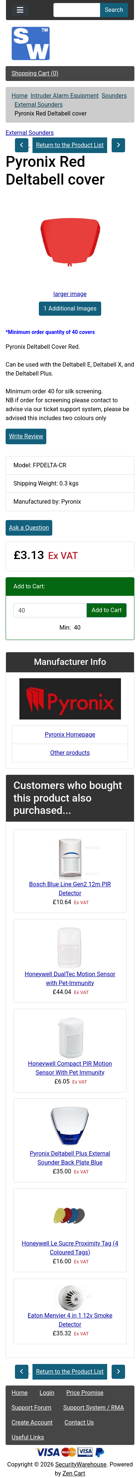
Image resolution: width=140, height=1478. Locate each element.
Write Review (26, 436)
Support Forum (32, 1407)
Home (20, 95)
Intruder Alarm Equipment (65, 95)
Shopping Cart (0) (35, 73)
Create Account (32, 1422)
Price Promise (84, 1392)
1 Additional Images (70, 308)
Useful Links (28, 1437)
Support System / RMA (93, 1407)
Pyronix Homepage (70, 734)
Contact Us (79, 1422)
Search (114, 9)
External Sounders (39, 104)
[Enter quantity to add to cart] (50, 610)
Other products (70, 752)
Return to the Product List (69, 145)
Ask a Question (29, 527)
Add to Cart (106, 610)
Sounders (114, 95)
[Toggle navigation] (20, 10)
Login (47, 1392)
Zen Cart (73, 1473)
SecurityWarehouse (80, 1464)
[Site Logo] (70, 43)
